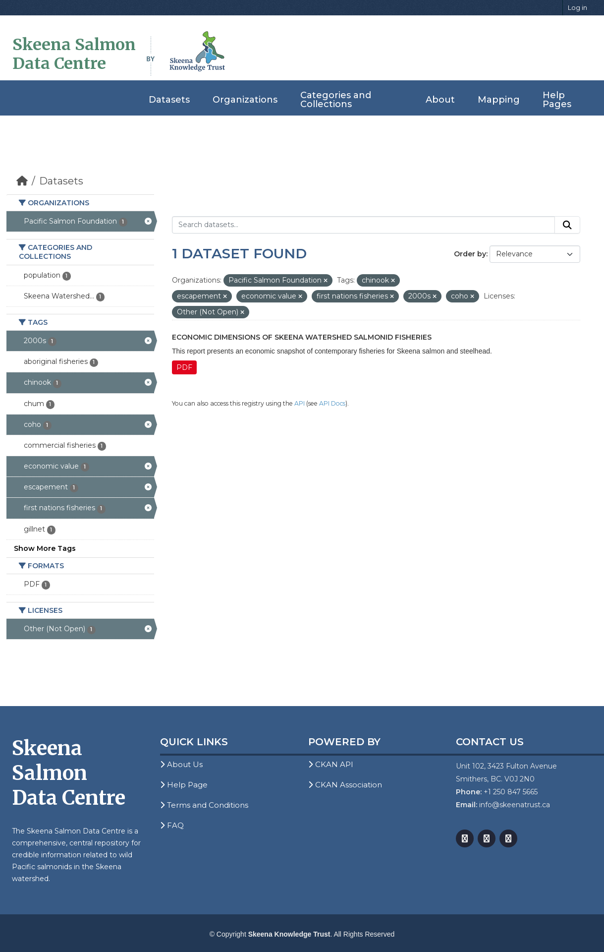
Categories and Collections (335, 100)
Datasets (169, 99)
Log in (577, 7)
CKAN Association (345, 784)
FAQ (172, 825)
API (299, 403)
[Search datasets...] (363, 225)
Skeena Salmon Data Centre (74, 54)
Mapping (499, 99)
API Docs (332, 403)
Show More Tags (45, 548)
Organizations (245, 99)
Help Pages (557, 100)
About (440, 99)
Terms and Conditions (204, 805)
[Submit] (567, 225)
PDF (184, 367)
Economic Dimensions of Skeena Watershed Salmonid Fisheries (302, 337)
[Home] (22, 181)
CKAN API (330, 764)
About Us (181, 764)
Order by (470, 253)
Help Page (184, 784)
